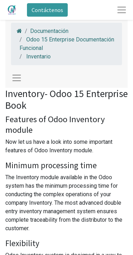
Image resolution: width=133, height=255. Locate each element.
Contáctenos (47, 9)
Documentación (49, 31)
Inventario (38, 56)
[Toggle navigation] (16, 78)
